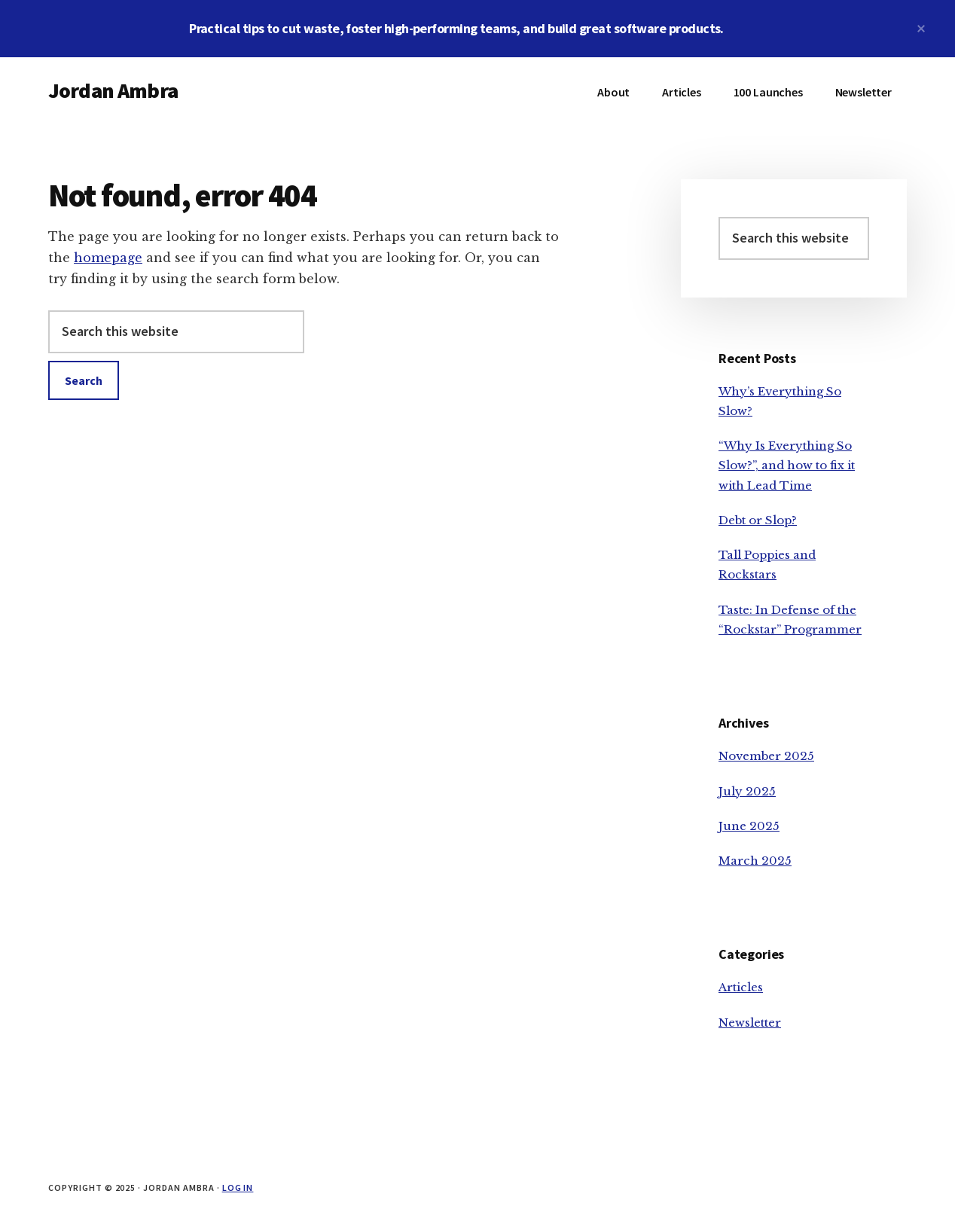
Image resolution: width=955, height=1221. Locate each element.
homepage (108, 257)
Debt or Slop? (758, 520)
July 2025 (747, 791)
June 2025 (749, 826)
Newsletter (750, 1022)
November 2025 (766, 756)
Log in (238, 1187)
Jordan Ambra (113, 90)
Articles (741, 987)
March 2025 (755, 860)
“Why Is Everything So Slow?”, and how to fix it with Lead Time (787, 465)
